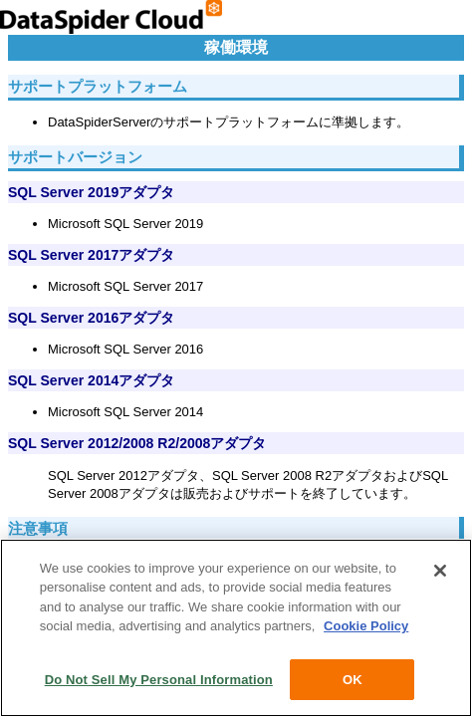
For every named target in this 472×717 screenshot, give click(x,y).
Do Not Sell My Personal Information (159, 680)
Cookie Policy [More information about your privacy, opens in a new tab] (366, 627)
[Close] (440, 572)
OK (352, 680)
